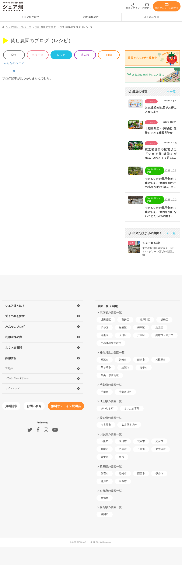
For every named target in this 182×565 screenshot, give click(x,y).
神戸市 (104, 481)
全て (14, 55)
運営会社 (10, 368)
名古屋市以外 (129, 424)
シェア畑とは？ (15, 305)
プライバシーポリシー (17, 378)
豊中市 (104, 456)
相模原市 (160, 359)
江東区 (141, 335)
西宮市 (141, 473)
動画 (109, 55)
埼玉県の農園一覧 (111, 401)
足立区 (159, 327)
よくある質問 (151, 16)
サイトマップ (12, 388)
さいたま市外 (131, 408)
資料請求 (11, 406)
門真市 (123, 449)
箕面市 (159, 441)
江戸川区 (145, 319)
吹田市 (123, 441)
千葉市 (104, 391)
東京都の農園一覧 (111, 312)
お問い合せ (34, 406)
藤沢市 (141, 359)
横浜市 (104, 359)
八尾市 (141, 449)
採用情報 (10, 358)
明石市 (104, 473)
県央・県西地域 (110, 375)
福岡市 (104, 514)
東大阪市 (160, 449)
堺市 (121, 456)
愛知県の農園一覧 (111, 417)
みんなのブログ (15, 326)
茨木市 (141, 441)
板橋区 (164, 319)
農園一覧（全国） (109, 306)
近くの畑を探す (15, 316)
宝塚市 (123, 481)
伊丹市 (159, 473)
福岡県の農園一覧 (111, 507)
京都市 (104, 497)
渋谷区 (104, 327)
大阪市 (104, 441)
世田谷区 (106, 319)
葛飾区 (125, 319)
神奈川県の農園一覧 (112, 352)
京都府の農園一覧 (111, 490)
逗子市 (143, 367)
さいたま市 (107, 408)
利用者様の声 (91, 16)
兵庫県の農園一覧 (111, 466)
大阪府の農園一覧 (111, 434)
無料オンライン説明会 (166, 6)
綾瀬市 (125, 367)
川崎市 (123, 359)
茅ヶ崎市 (106, 367)
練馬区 (141, 327)
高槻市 (104, 449)
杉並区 (123, 327)
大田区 (123, 335)
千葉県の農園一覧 (111, 384)
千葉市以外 (125, 391)
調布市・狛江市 (164, 335)
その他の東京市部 (111, 343)
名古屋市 (106, 424)
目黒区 (104, 335)
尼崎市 (123, 473)
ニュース (38, 55)
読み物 (85, 55)
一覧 (171, 91)
